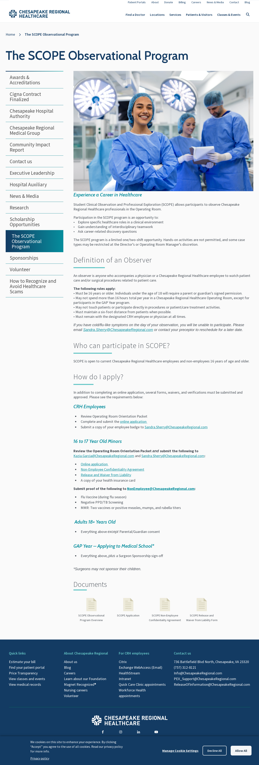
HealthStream (129, 676)
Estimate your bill (22, 665)
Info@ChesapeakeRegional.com (198, 676)
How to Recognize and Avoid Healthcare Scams (33, 289)
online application (133, 424)
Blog (67, 670)
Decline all (214, 751)
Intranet (125, 682)
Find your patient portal (27, 670)
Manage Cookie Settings (180, 751)
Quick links (17, 656)
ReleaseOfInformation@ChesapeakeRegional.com (212, 687)
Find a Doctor (135, 16)
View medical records (25, 687)
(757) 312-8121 (185, 670)
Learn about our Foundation (85, 682)
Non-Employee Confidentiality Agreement (112, 472)
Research (19, 211)
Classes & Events (228, 16)
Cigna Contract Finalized (25, 100)
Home (10, 37)
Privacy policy (39, 758)
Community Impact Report (30, 150)
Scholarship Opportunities (25, 225)
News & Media (24, 199)
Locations (157, 16)
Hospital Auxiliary (28, 187)
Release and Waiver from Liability (106, 478)
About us (70, 665)
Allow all (241, 751)
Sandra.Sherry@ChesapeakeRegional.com (176, 430)
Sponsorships (24, 261)
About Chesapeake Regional (86, 656)
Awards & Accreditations (25, 83)
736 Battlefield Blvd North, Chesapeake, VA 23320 (211, 665)
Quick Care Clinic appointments (142, 687)
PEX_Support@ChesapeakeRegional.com (205, 682)
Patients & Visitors (199, 16)
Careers (69, 676)
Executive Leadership (32, 176)
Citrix (123, 665)
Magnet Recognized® (80, 687)
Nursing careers (76, 693)
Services (175, 16)
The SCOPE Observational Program (52, 37)
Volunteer (20, 272)
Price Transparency (23, 676)
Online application (94, 467)
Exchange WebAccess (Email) (140, 670)
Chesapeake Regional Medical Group (32, 133)
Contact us (21, 164)
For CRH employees (134, 656)
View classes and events (27, 682)
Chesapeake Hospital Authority (31, 117)
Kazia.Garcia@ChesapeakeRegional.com (103, 459)
